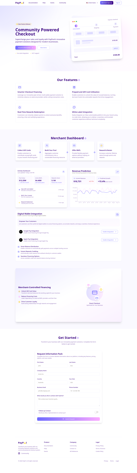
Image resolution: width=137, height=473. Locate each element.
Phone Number (73, 387)
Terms (112, 461)
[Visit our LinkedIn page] (19, 453)
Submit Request (68, 419)
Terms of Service (100, 448)
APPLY (116, 48)
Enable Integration (109, 232)
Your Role (72, 379)
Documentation (33, 3)
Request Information (25, 47)
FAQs (44, 3)
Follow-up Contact (45, 411)
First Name (40, 362)
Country (39, 379)
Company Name (41, 370)
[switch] (96, 412)
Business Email (41, 387)
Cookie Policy (99, 451)
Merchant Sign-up (107, 3)
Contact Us (73, 448)
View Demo (43, 47)
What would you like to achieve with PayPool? (50, 396)
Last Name (72, 362)
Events (52, 3)
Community (62, 3)
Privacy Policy (99, 446)
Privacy (106, 461)
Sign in (118, 3)
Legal (117, 461)
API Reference (74, 451)
